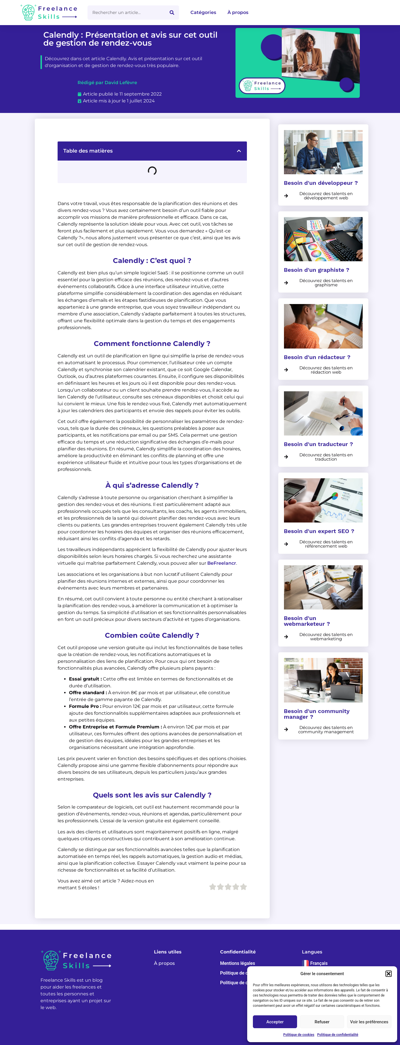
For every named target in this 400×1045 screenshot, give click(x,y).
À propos (238, 12)
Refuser (321, 1021)
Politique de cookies (298, 1035)
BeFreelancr (221, 563)
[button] (388, 974)
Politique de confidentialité (337, 1035)
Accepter (274, 1021)
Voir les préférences (369, 1021)
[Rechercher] (172, 12)
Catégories (203, 12)
